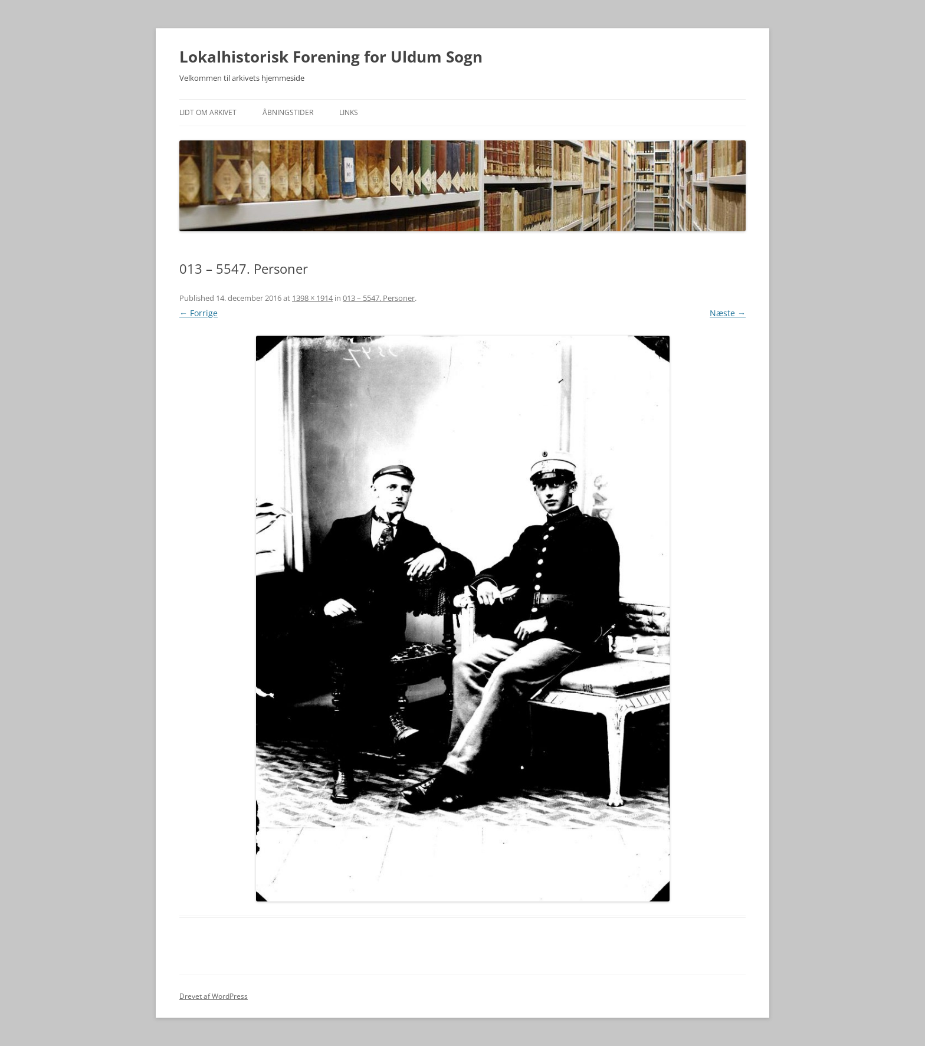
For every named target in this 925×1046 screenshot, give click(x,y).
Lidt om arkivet (208, 112)
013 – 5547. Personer (379, 298)
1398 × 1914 (312, 298)
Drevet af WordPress (213, 996)
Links (348, 112)
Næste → (728, 313)
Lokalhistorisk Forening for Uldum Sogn (331, 56)
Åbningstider (288, 112)
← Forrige (198, 313)
